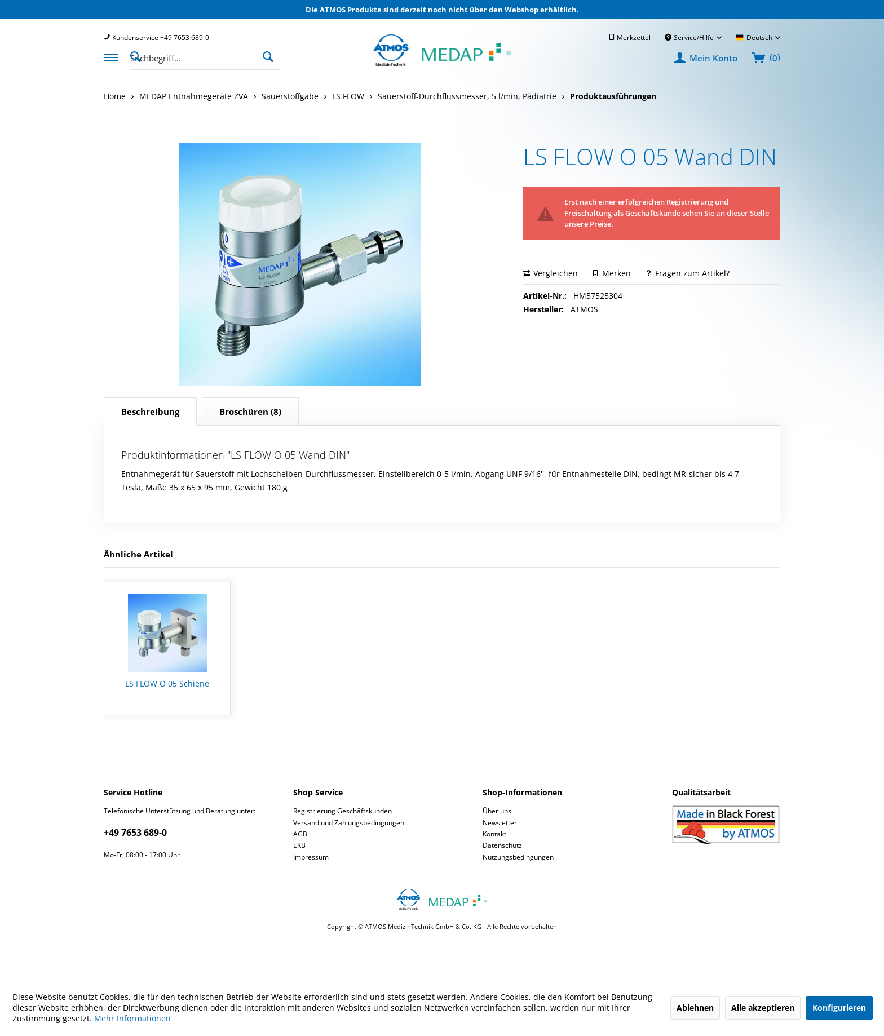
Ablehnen (695, 1007)
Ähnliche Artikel (138, 554)
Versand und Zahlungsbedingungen (348, 822)
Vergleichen (550, 273)
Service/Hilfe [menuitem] (690, 37)
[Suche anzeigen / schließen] (138, 56)
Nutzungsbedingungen (518, 857)
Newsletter (500, 822)
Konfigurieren (839, 1007)
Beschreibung (150, 411)
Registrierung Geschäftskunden (342, 811)
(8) (250, 411)
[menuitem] (156, 37)
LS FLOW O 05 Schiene (167, 683)
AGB (300, 834)
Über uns (497, 811)
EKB (299, 845)
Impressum (311, 857)
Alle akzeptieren (762, 1007)
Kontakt (494, 834)
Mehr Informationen (132, 1018)
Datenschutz (502, 845)
